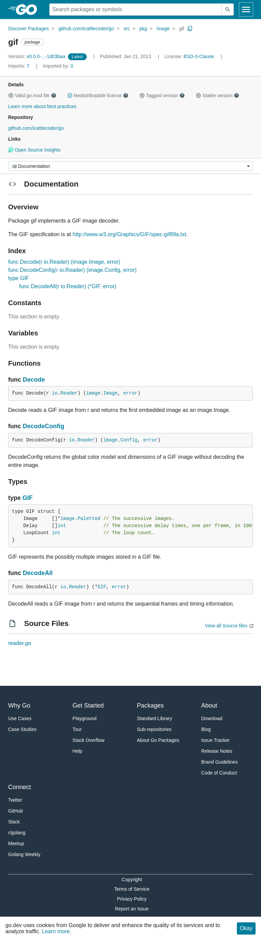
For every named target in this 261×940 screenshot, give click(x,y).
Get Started (88, 705)
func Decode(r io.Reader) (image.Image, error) (64, 262)
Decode (34, 379)
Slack (14, 821)
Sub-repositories (154, 729)
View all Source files (226, 625)
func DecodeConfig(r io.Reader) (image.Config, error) (72, 270)
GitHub (15, 811)
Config (128, 440)
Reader (68, 393)
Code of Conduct (219, 773)
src (126, 28)
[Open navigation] (246, 9)
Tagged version (162, 95)
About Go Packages (158, 740)
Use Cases (19, 718)
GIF (27, 497)
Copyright (132, 879)
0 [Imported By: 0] (58, 66)
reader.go (19, 643)
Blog (206, 729)
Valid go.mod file (32, 95)
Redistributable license (97, 95)
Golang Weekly (24, 854)
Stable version (217, 95)
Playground (84, 718)
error (130, 393)
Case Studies (22, 729)
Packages (150, 705)
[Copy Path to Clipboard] (190, 28)
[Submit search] (228, 9)
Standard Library (154, 718)
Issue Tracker (215, 740)
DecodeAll (38, 573)
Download (211, 718)
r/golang (16, 832)
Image (110, 393)
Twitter (15, 800)
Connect (19, 787)
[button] (11, 95)
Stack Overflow (88, 740)
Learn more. (56, 931)
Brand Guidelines (219, 762)
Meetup (16, 843)
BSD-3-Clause (199, 56)
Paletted (88, 518)
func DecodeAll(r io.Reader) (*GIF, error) (67, 286)
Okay (246, 928)
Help (77, 751)
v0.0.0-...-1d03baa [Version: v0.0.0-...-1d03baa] (37, 56)
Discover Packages (28, 28)
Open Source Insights (34, 150)
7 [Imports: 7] (19, 66)
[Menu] (130, 166)
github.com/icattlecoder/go (86, 28)
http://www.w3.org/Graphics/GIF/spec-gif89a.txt (129, 234)
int (61, 525)
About (209, 705)
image (163, 28)
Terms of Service (132, 889)
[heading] (28, 9)
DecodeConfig (43, 426)
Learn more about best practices (42, 106)
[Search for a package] (135, 9)
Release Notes (216, 751)
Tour (77, 729)
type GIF (18, 278)
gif (181, 28)
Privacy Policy (131, 899)
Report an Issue (132, 908)
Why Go (19, 705)
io (55, 393)
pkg (143, 28)
